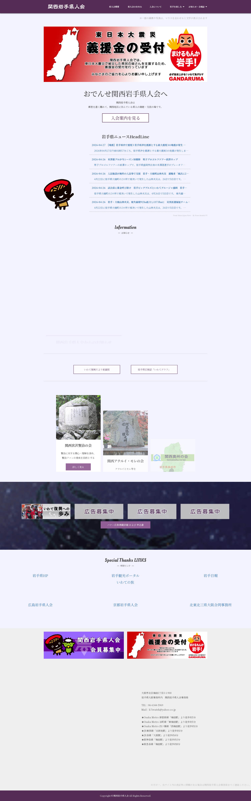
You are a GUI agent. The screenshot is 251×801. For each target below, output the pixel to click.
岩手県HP (40, 575)
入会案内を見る (125, 118)
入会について (156, 6)
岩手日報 (211, 575)
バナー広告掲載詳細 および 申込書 (125, 524)
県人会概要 (114, 6)
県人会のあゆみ (135, 6)
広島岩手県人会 (40, 604)
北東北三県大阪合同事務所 (211, 604)
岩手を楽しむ (176, 6)
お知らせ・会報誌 (197, 6)
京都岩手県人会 (125, 604)
